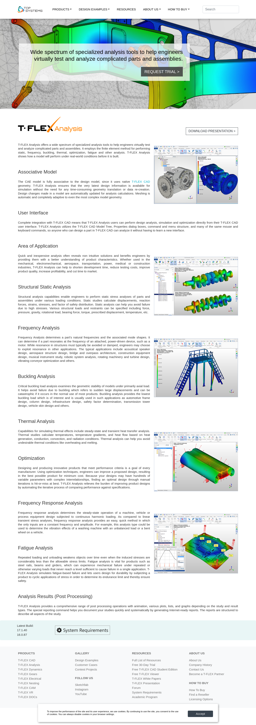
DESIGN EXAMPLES (93, 9)
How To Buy (197, 690)
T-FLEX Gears (27, 674)
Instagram (81, 689)
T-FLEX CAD (141, 181)
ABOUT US (150, 9)
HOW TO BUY (177, 9)
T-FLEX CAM (27, 687)
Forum (136, 687)
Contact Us (196, 669)
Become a (206, 674)
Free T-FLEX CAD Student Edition (154, 669)
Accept (200, 713)
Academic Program (145, 697)
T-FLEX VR (25, 692)
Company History (200, 664)
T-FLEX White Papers (146, 678)
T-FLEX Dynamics (30, 669)
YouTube (81, 694)
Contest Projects (86, 669)
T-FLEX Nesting (28, 683)
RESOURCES (126, 9)
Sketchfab (81, 684)
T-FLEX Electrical (29, 678)
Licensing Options (201, 699)
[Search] (221, 9)
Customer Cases (86, 664)
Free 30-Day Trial (143, 664)
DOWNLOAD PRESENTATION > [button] (211, 131)
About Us (195, 660)
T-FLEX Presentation (146, 683)
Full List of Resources (146, 660)
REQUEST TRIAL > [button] (161, 71)
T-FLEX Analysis (29, 664)
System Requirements (147, 692)
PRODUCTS (60, 9)
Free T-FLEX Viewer (145, 674)
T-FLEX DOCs (27, 697)
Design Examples (86, 660)
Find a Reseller (199, 694)
